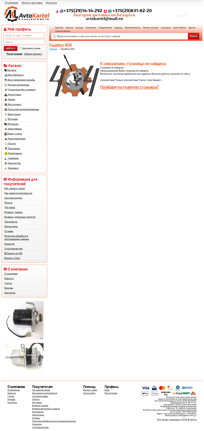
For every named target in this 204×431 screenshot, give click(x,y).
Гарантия (9, 243)
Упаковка (11, 168)
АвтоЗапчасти (14, 75)
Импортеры (11, 226)
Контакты (51, 2)
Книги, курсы (13, 133)
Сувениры (11, 158)
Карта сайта (89, 393)
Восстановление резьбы (19, 80)
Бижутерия (12, 114)
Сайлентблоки (62, 31)
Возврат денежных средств (19, 216)
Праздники (12, 148)
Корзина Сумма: (181, 12)
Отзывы (8, 231)
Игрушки (11, 119)
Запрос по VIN (13, 253)
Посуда (10, 143)
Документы (10, 221)
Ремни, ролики (150, 27)
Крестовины (179, 27)
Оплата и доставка (32, 2)
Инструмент (13, 104)
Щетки (192, 27)
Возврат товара (13, 212)
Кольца (79, 27)
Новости (9, 278)
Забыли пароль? (33, 53)
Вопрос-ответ (12, 258)
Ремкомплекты (133, 27)
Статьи (8, 283)
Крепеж (59, 27)
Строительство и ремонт (20, 89)
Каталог (10, 70)
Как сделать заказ (14, 188)
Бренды (8, 287)
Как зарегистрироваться (18, 193)
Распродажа (13, 153)
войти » (10, 48)
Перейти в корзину (181, 17)
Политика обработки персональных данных (16, 237)
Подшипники (105, 27)
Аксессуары (12, 94)
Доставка (9, 207)
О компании (11, 2)
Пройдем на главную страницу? (129, 87)
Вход (107, 390)
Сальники (166, 27)
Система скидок (13, 197)
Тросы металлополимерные (21, 109)
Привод (118, 27)
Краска (69, 27)
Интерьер (11, 123)
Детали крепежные (16, 85)
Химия (9, 99)
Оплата (8, 202)
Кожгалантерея (15, 138)
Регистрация (14, 53)
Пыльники (91, 27)
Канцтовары (13, 128)
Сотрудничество (13, 248)
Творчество (12, 163)
